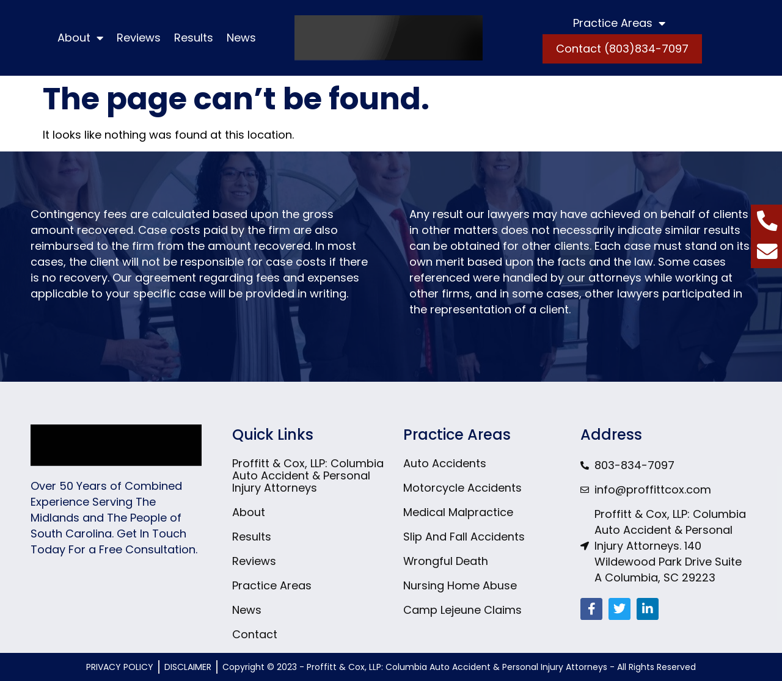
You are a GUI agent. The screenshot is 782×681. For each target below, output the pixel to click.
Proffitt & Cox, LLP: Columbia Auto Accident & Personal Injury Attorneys (308, 475)
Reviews (139, 37)
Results (193, 37)
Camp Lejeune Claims (462, 610)
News (241, 37)
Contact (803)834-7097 (622, 48)
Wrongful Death (446, 561)
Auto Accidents (444, 463)
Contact (254, 634)
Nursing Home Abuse (460, 586)
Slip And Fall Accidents (464, 537)
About (80, 38)
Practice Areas (619, 23)
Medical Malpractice (458, 512)
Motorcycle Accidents (462, 488)
